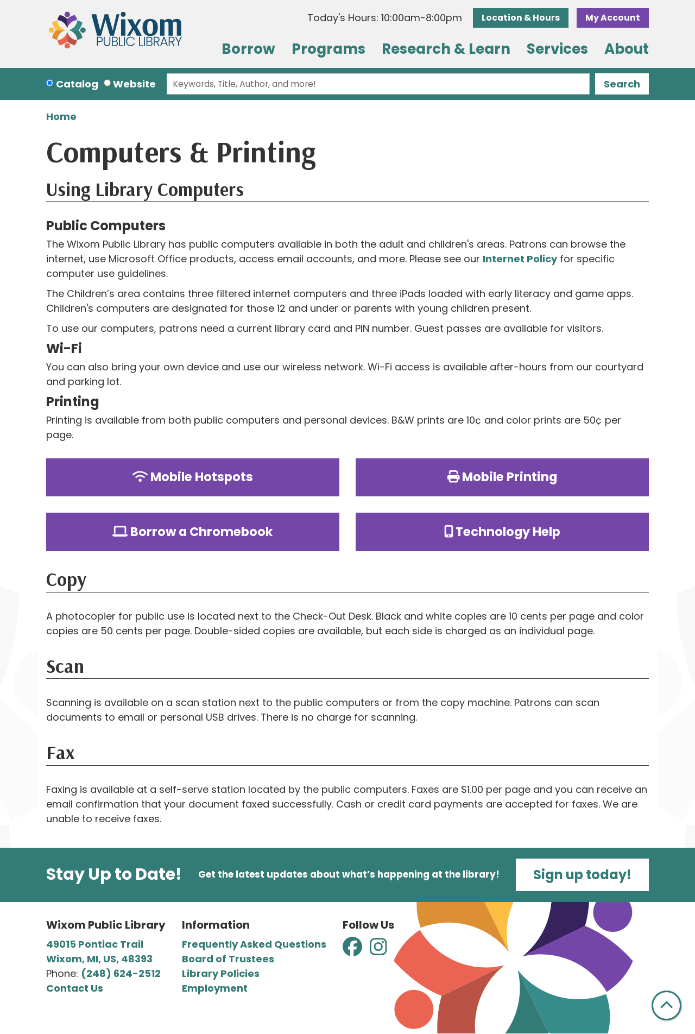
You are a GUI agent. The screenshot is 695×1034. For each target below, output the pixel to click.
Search (622, 84)
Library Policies (221, 973)
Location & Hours (521, 17)
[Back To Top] (666, 1005)
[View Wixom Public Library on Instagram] (378, 950)
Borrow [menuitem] (248, 49)
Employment (215, 988)
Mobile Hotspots (192, 477)
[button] (384, 17)
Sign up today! (582, 875)
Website (134, 84)
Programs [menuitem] (328, 49)
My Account (612, 17)
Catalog (77, 84)
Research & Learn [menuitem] (446, 49)
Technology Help (502, 531)
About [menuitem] (626, 49)
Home (61, 116)
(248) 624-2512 (121, 973)
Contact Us (74, 988)
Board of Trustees (228, 959)
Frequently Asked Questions (254, 944)
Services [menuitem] (557, 49)
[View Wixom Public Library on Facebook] (353, 950)
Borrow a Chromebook (192, 531)
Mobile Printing (502, 477)
